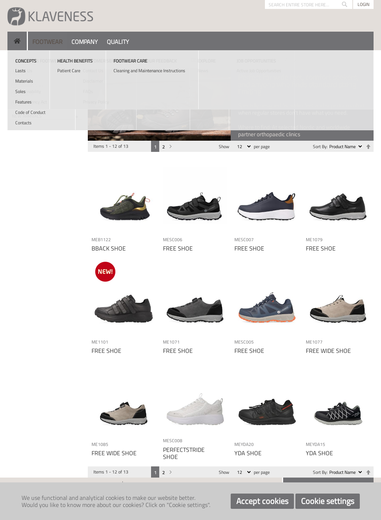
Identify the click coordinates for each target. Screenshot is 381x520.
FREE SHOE (178, 248)
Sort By (320, 146)
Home (13, 59)
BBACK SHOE (109, 248)
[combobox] (308, 4)
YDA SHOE (248, 453)
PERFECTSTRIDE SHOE (184, 453)
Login (363, 4)
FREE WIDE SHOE (328, 350)
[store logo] (50, 16)
